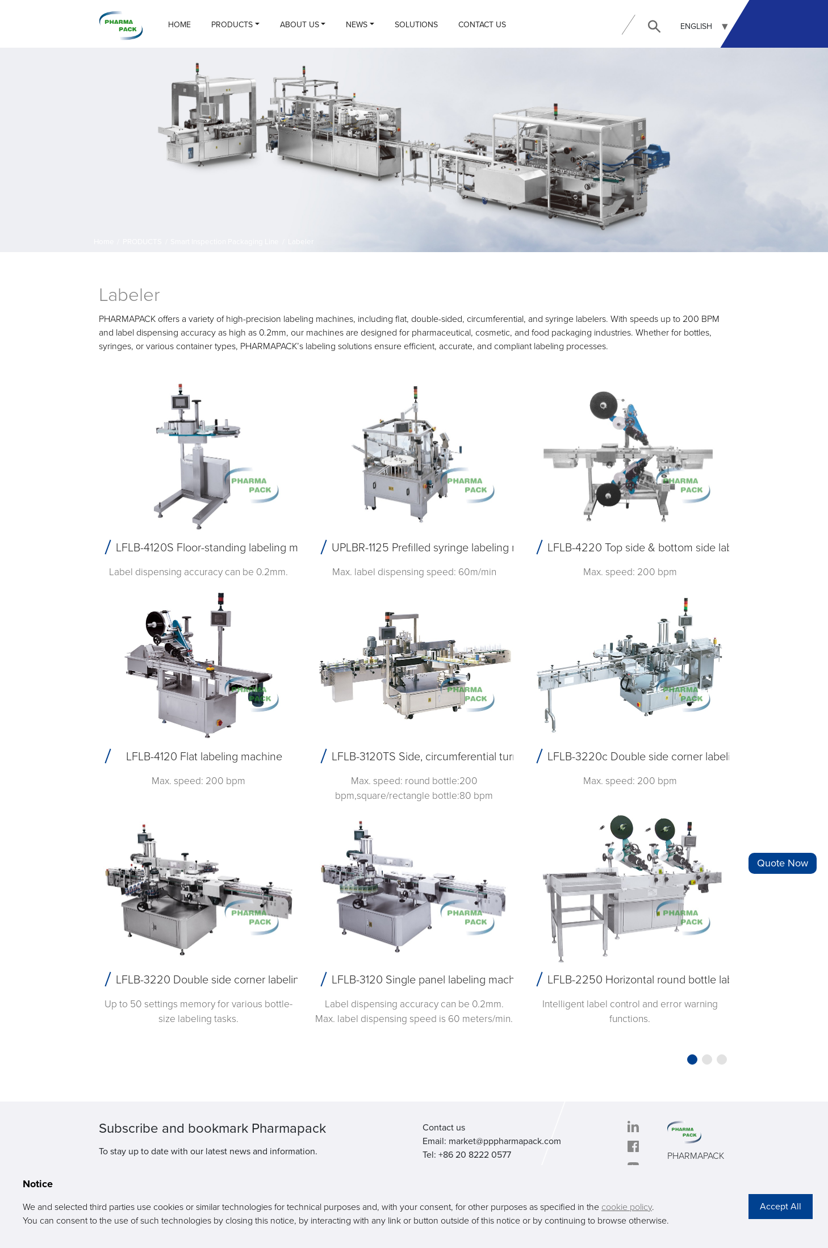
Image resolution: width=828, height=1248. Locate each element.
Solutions (416, 25)
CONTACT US (482, 25)
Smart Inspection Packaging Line (224, 241)
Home (179, 25)
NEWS (356, 25)
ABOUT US (299, 25)
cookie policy (626, 1207)
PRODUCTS (232, 25)
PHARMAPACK (695, 1156)
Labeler (300, 241)
